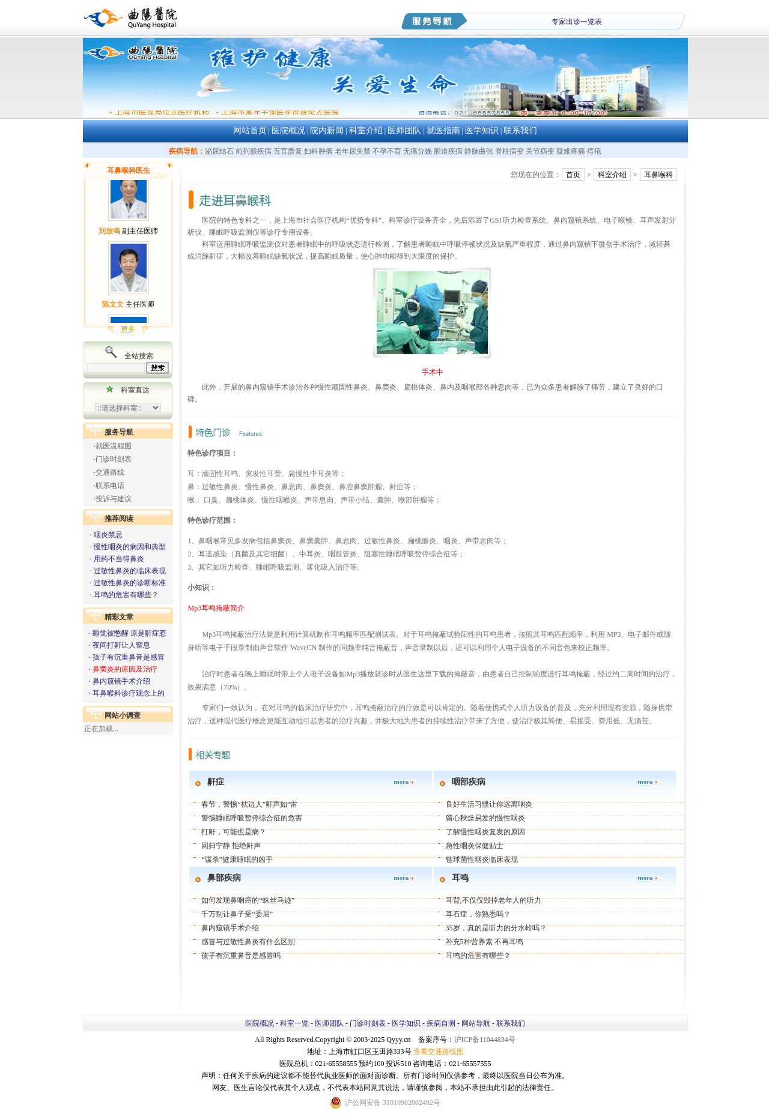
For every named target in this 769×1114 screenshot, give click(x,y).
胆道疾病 (448, 151)
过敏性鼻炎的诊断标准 (130, 583)
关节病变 (540, 151)
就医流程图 (114, 446)
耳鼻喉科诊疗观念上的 (129, 693)
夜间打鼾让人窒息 (121, 645)
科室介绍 (366, 130)
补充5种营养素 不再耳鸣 (484, 942)
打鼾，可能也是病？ (233, 832)
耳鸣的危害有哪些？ (126, 595)
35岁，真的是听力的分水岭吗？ (496, 928)
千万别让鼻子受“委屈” (237, 914)
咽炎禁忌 (108, 535)
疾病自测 (441, 1023)
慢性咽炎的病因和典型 (130, 547)
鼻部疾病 (224, 877)
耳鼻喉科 (658, 174)
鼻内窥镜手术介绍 (121, 681)
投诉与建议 (114, 499)
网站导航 (475, 1023)
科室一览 (294, 1023)
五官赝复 (287, 151)
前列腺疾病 (254, 151)
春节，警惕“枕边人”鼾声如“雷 (249, 804)
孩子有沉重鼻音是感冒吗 (241, 955)
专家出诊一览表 (577, 21)
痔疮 (594, 151)
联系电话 (110, 485)
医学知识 (482, 130)
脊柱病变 (509, 151)
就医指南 (443, 130)
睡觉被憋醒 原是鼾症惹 (129, 633)
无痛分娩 (417, 151)
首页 (573, 174)
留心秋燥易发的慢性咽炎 (485, 818)
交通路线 (110, 472)
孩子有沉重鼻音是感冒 (129, 657)
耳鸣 (460, 877)
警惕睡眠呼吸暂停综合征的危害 (251, 818)
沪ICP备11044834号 (484, 1039)
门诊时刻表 (114, 459)
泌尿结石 (219, 151)
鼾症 (215, 781)
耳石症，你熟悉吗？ (478, 914)
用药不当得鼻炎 (119, 559)
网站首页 (250, 130)
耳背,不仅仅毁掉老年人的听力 (493, 900)
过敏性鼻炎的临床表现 (130, 571)
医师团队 (404, 130)
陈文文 (113, 308)
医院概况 (288, 130)
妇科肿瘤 (318, 151)
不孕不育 (386, 151)
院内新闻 (327, 130)
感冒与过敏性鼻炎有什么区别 (248, 942)
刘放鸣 (109, 235)
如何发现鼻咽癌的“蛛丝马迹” (247, 900)
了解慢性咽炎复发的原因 (485, 832)
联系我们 (520, 130)
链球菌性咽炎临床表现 (482, 859)
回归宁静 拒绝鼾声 (231, 846)
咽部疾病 (468, 781)
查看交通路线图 (438, 1051)
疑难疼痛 (570, 151)
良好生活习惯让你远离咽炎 (489, 804)
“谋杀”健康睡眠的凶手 (237, 859)
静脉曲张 (478, 151)
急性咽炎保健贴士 (474, 846)
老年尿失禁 (353, 151)
